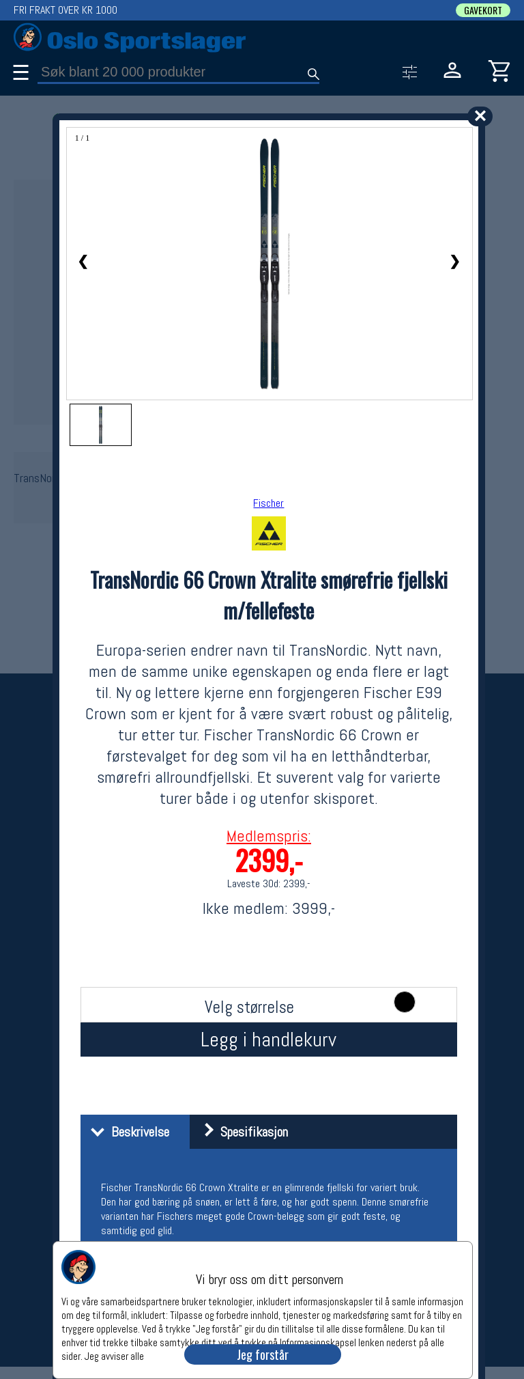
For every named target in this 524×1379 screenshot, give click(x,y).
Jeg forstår (263, 1354)
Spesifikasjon (240, 1132)
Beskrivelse (126, 1132)
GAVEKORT (483, 10)
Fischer (268, 503)
